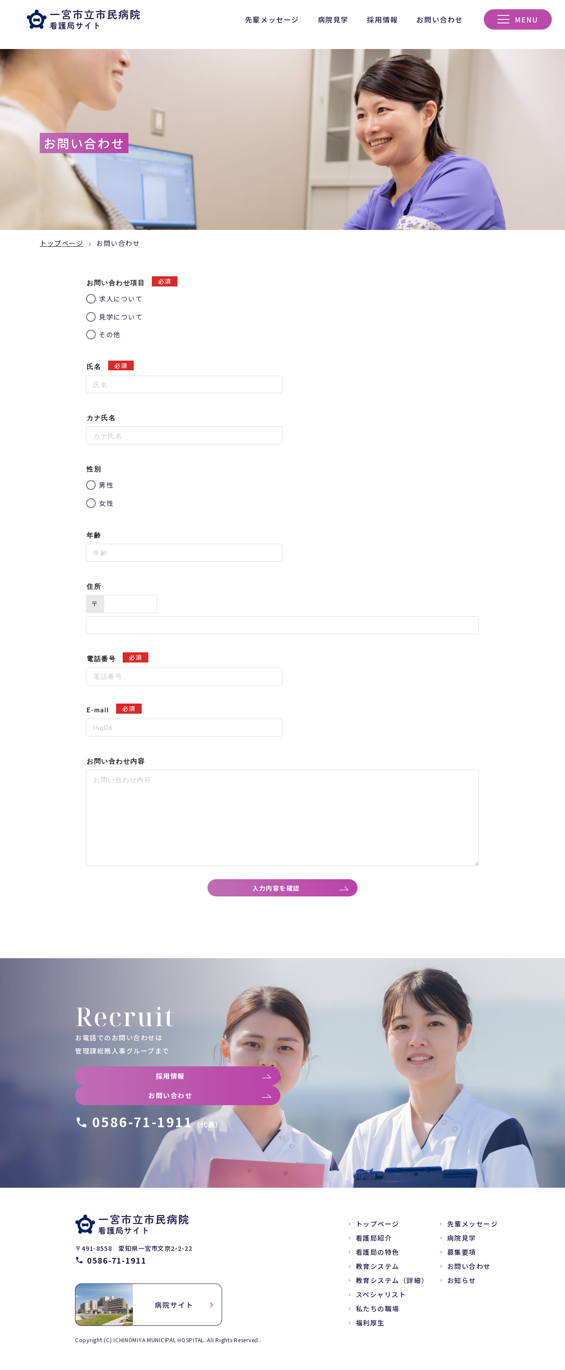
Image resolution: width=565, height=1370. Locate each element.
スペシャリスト (381, 1298)
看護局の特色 (377, 1256)
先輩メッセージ (272, 19)
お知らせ (461, 1284)
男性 (106, 484)
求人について (121, 298)
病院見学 (333, 19)
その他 (110, 334)
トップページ (61, 243)
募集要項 (461, 1256)
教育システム (377, 1270)
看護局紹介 (374, 1242)
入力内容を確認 (278, 890)
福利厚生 (370, 1327)
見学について (121, 316)
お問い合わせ (439, 19)
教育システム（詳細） (392, 1284)
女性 (106, 503)
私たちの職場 (377, 1312)
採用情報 (382, 19)
